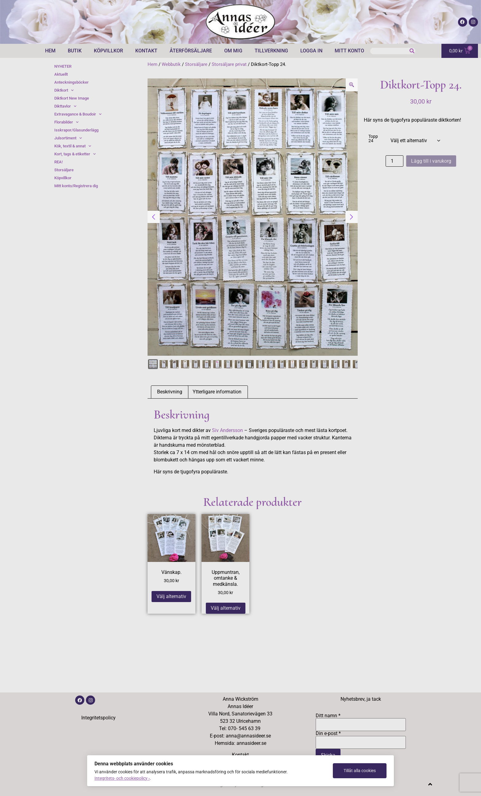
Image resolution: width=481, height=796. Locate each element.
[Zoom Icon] (352, 84)
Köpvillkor (108, 51)
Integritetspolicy (98, 718)
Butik (75, 51)
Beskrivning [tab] (169, 392)
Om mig (233, 51)
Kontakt (146, 51)
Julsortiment (68, 138)
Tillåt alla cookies (360, 770)
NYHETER (62, 66)
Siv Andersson (227, 430)
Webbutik (171, 64)
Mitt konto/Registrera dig (76, 186)
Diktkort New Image (71, 98)
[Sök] (412, 51)
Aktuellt (61, 74)
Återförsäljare (191, 51)
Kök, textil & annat (72, 146)
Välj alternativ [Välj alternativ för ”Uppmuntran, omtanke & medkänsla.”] (225, 608)
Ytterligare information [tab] (217, 392)
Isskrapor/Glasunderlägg (76, 130)
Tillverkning (271, 51)
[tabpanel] (253, 217)
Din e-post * (361, 738)
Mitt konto (349, 51)
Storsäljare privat (229, 64)
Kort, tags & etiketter (75, 154)
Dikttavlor (65, 106)
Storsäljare (196, 64)
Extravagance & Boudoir (78, 114)
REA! (58, 162)
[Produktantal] (394, 161)
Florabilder (66, 122)
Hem (50, 51)
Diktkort (64, 90)
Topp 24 (373, 139)
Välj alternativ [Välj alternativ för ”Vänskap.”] (171, 596)
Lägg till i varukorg (431, 161)
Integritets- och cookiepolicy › (122, 778)
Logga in (311, 51)
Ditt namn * (361, 720)
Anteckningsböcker (71, 82)
